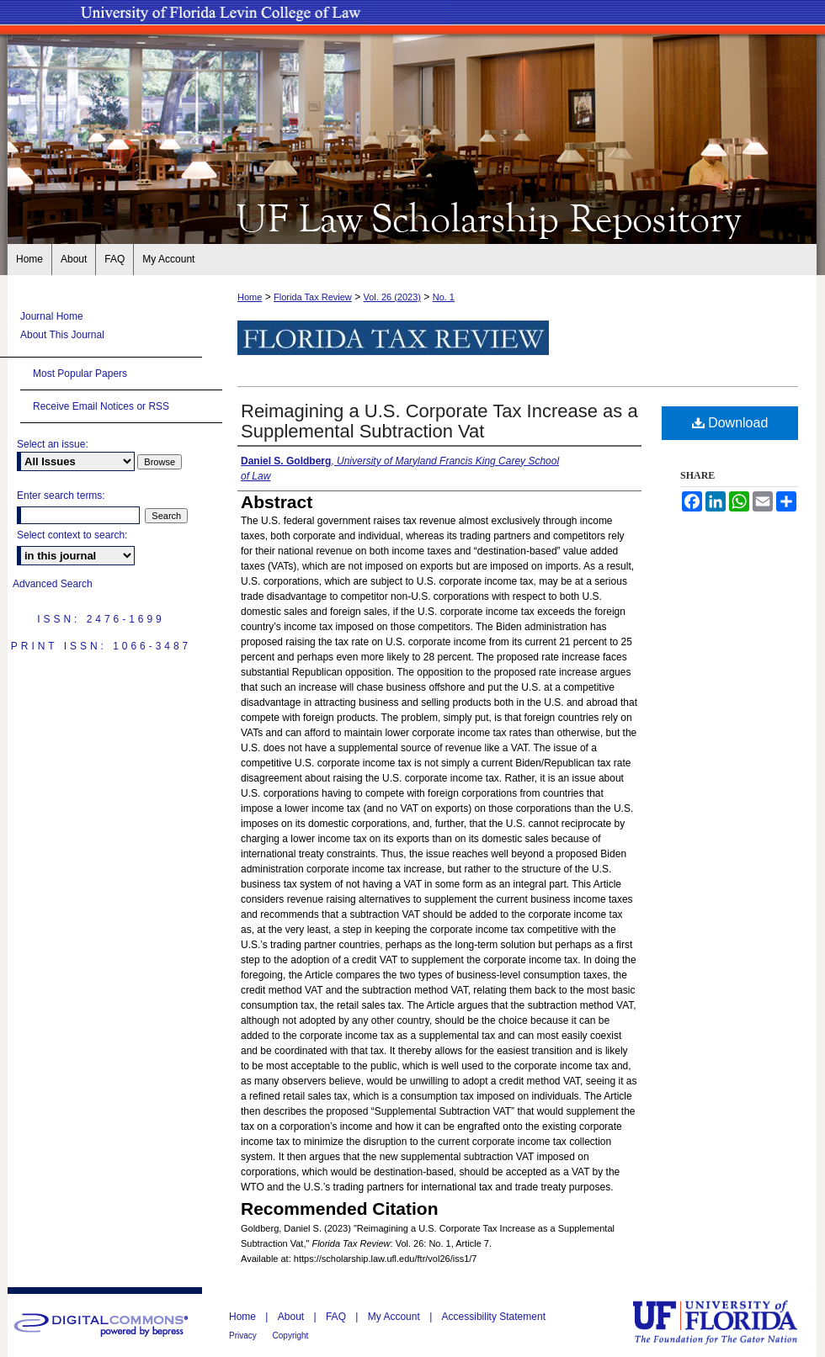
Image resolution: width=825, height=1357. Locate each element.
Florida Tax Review (313, 297)
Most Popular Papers (80, 373)
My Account (395, 1317)
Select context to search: (72, 535)
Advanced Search (53, 584)
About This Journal (62, 335)
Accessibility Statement (494, 1317)
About (292, 1317)
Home (249, 297)
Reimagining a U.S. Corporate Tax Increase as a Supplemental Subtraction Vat (439, 421)
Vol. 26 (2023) (392, 297)
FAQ (337, 1317)
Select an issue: (52, 444)
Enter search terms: (61, 495)
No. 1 (444, 297)
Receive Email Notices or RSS (101, 406)
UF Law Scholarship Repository (412, 217)
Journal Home (51, 316)
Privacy (244, 1335)
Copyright (291, 1335)
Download (730, 423)
